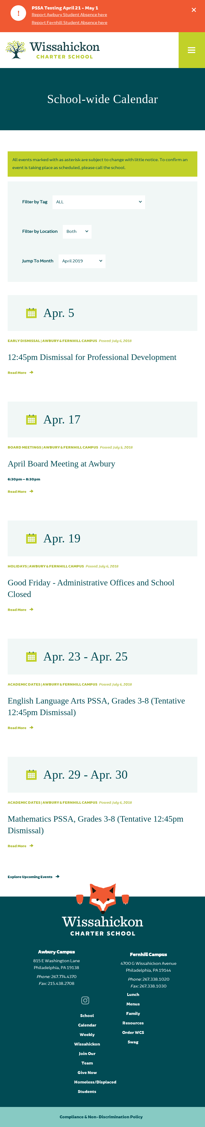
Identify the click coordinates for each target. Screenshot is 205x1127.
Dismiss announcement (195, 8)
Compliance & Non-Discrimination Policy (101, 1117)
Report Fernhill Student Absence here (69, 23)
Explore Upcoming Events (34, 877)
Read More (21, 373)
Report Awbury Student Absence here (69, 15)
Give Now (87, 1073)
